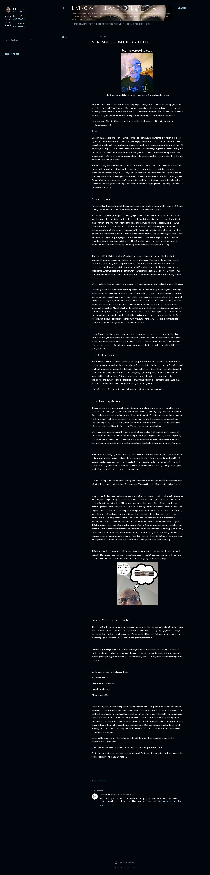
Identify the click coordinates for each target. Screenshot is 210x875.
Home (75, 24)
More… (147, 24)
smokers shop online (172, 801)
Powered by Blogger (124, 862)
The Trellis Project (133, 24)
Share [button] (64, 37)
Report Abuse (12, 53)
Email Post (102, 781)
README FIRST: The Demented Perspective (100, 24)
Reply (102, 805)
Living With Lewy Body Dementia (114, 8)
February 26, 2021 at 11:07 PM (122, 794)
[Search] (182, 8)
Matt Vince (131, 867)
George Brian (105, 794)
